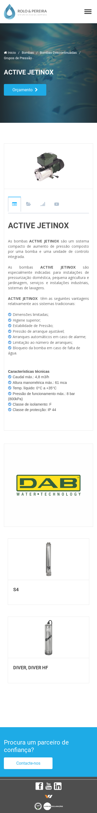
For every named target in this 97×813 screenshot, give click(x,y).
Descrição (14, 204)
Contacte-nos (28, 763)
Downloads (28, 204)
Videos (56, 204)
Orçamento (25, 89)
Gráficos (42, 204)
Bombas (28, 53)
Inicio (10, 53)
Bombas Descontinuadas (59, 53)
